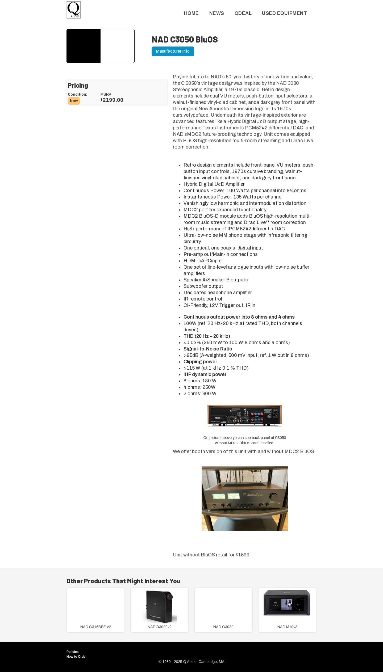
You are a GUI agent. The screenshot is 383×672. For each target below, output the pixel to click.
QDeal (243, 13)
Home (191, 13)
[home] (73, 11)
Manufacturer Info (173, 51)
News (216, 13)
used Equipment (284, 13)
